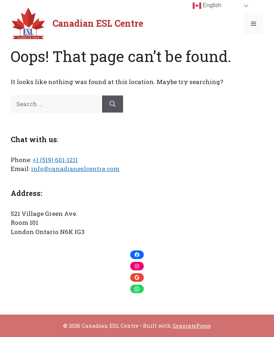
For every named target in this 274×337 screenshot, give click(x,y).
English (207, 5)
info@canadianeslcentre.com (75, 169)
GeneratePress (191, 325)
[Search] (112, 104)
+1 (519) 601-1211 (55, 160)
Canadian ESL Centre (97, 23)
